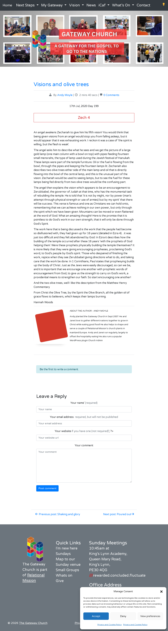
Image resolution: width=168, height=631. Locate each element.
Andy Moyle (65, 95)
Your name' (83, 403)
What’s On (121, 5)
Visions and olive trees (61, 84)
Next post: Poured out (118, 514)
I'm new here (66, 548)
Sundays (63, 554)
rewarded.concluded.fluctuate (117, 575)
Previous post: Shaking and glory (57, 514)
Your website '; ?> (84, 431)
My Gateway (52, 5)
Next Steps (25, 5)
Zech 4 (84, 117)
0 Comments (111, 95)
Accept (96, 616)
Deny (123, 616)
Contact (143, 5)
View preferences (150, 616)
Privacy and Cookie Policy (109, 624)
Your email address (84, 417)
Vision (74, 5)
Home (7, 5)
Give (60, 581)
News (91, 5)
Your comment (84, 445)
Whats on (64, 575)
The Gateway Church (33, 623)
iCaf (102, 5)
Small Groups (67, 570)
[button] (161, 591)
